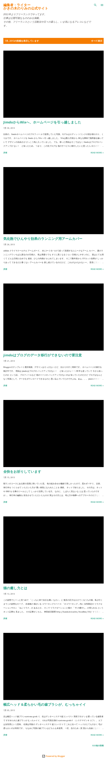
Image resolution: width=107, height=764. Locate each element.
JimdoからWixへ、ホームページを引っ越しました (42, 122)
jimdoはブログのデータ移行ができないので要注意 (42, 355)
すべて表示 (96, 40)
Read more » (97, 152)
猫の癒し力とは (15, 588)
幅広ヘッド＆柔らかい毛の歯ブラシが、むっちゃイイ (44, 704)
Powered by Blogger (53, 756)
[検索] (95, 5)
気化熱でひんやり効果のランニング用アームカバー (42, 238)
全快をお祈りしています (22, 471)
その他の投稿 (98, 745)
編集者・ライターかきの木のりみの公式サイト (25, 6)
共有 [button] (5, 152)
